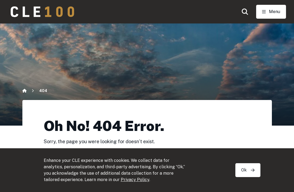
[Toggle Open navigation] (271, 12)
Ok (248, 170)
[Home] (24, 91)
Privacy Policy (135, 179)
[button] (245, 11)
